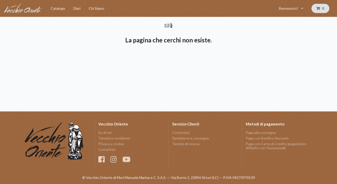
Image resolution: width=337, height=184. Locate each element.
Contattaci (107, 149)
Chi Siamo (96, 8)
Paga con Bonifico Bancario (267, 138)
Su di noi (105, 133)
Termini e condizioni (114, 138)
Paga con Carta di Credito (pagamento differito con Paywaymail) (276, 146)
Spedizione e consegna (190, 138)
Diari (76, 8)
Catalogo (58, 8)
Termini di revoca (185, 144)
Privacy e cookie (111, 144)
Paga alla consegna (261, 133)
